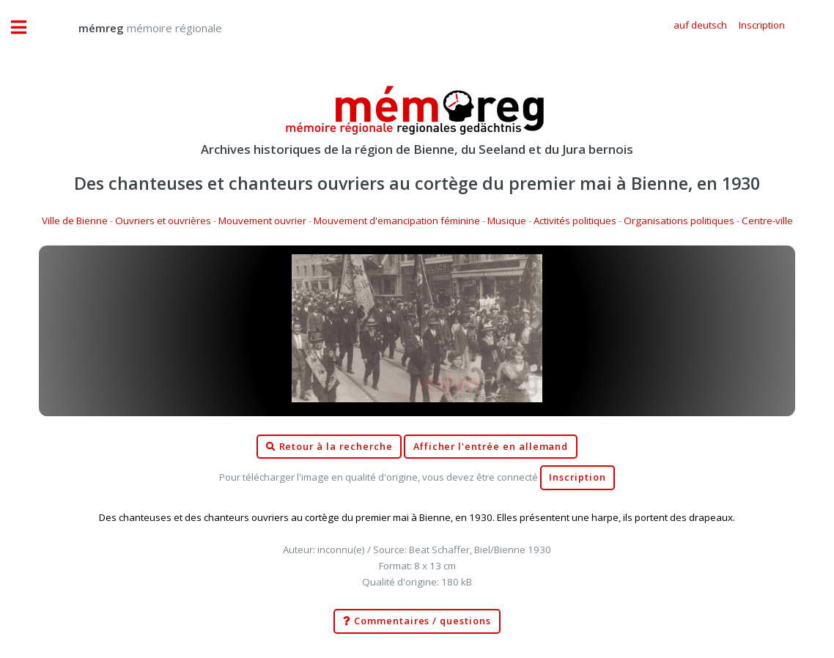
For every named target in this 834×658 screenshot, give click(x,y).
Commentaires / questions (417, 621)
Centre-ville (767, 220)
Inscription (577, 477)
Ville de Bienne (75, 220)
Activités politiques (575, 220)
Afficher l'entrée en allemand (491, 446)
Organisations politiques (679, 220)
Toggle (26, 27)
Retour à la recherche (329, 447)
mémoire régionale (135, 28)
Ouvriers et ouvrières (163, 220)
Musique (506, 220)
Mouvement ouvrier (262, 220)
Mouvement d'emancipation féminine (397, 220)
